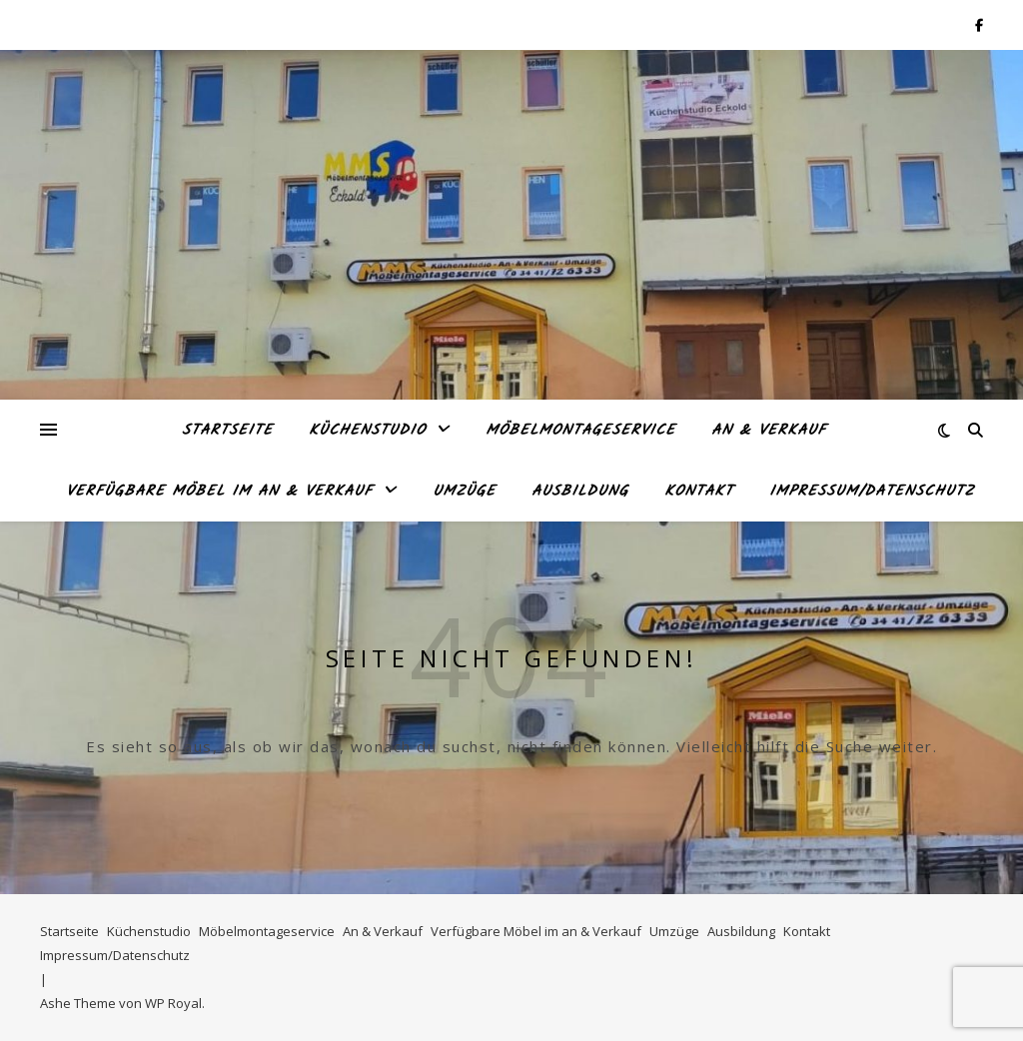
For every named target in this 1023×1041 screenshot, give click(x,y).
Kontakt (698, 492)
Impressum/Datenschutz (871, 492)
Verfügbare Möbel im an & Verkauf (219, 492)
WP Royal (173, 1003)
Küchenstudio (367, 431)
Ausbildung (579, 492)
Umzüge (464, 492)
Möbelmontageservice (580, 431)
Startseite (227, 431)
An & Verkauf (768, 431)
